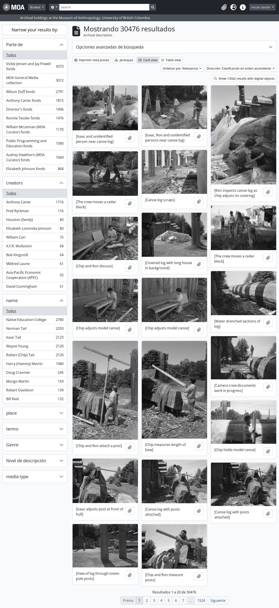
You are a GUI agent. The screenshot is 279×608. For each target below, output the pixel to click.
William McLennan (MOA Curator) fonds (35, 129)
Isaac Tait (35, 338)
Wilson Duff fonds (35, 92)
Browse (35, 7)
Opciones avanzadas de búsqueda (109, 47)
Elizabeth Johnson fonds (35, 169)
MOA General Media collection (35, 80)
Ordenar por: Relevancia (181, 68)
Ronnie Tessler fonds (35, 119)
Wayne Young (35, 347)
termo (12, 429)
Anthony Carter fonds (35, 101)
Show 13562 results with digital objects (244, 78)
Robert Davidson (35, 391)
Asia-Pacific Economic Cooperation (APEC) (35, 275)
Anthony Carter (35, 203)
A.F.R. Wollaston (35, 247)
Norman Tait (35, 329)
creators (14, 183)
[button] (224, 7)
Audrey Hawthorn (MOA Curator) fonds (35, 157)
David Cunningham (35, 287)
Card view (148, 60)
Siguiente (217, 600)
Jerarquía (124, 60)
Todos (11, 55)
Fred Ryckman (35, 211)
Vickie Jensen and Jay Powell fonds (35, 66)
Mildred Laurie (35, 264)
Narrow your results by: (35, 30)
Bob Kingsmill (35, 255)
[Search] (104, 7)
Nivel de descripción (26, 461)
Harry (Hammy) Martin (35, 364)
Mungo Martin (35, 382)
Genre (12, 445)
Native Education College (35, 320)
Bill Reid (35, 399)
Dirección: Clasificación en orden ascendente (239, 68)
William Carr (35, 238)
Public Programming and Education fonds (35, 143)
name (12, 300)
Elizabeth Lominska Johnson (35, 229)
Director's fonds (35, 110)
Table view (171, 60)
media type (17, 476)
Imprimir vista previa (91, 60)
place (11, 413)
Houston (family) (35, 220)
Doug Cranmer (35, 373)
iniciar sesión (261, 7)
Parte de (14, 44)
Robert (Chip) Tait (35, 355)
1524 (201, 600)
